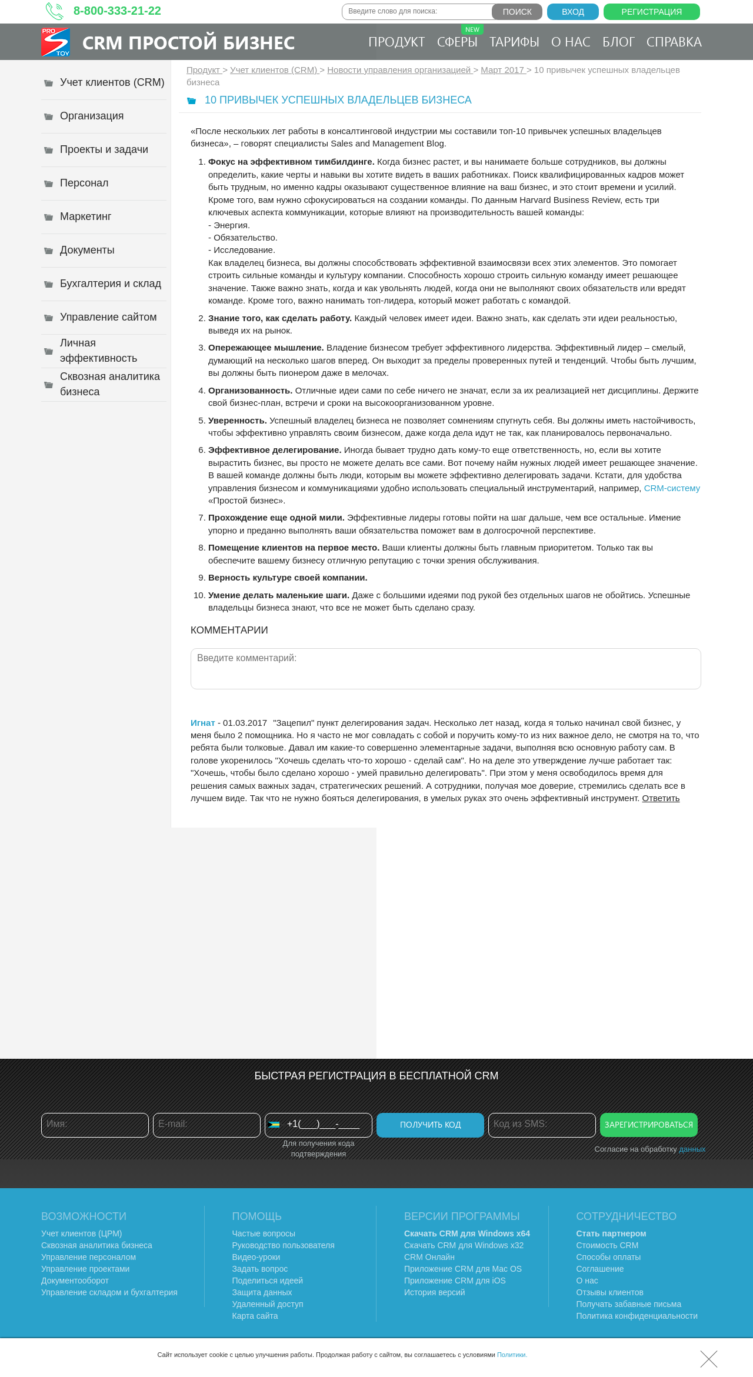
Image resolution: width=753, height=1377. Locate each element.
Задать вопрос (260, 1268)
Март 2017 (504, 70)
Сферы (460, 37)
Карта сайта (255, 1316)
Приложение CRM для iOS (455, 1280)
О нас (571, 41)
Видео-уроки (256, 1257)
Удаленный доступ (268, 1304)
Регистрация (652, 11)
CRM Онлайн (429, 1257)
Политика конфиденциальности (637, 1316)
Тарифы (514, 41)
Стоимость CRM (608, 1245)
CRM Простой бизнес (188, 42)
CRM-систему (672, 488)
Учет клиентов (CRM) (274, 70)
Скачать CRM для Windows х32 (464, 1245)
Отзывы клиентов (610, 1292)
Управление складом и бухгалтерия (109, 1292)
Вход (573, 11)
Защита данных (262, 1292)
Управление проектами (85, 1268)
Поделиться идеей (268, 1280)
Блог (618, 41)
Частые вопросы (264, 1233)
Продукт (396, 41)
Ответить (661, 798)
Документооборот (75, 1280)
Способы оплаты (609, 1257)
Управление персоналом (88, 1257)
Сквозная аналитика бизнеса (96, 1245)
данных (692, 1149)
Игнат (203, 723)
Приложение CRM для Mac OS (463, 1268)
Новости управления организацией (400, 70)
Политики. (512, 1354)
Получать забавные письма (629, 1304)
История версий (434, 1292)
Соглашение (600, 1268)
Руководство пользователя (283, 1245)
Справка (674, 41)
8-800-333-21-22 (117, 10)
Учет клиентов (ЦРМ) (81, 1233)
